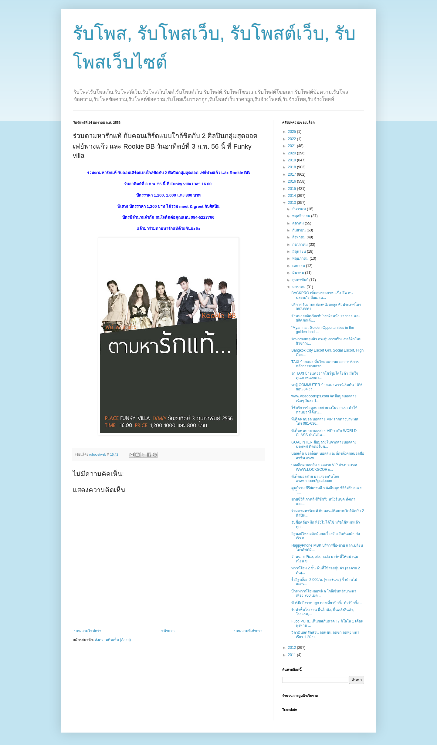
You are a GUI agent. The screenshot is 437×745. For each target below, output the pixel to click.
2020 (292, 153)
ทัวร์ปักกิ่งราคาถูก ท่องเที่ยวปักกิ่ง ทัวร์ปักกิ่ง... (326, 603)
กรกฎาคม (300, 244)
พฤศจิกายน (301, 216)
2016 (292, 181)
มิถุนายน (299, 251)
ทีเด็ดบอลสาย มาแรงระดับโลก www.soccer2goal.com (315, 478)
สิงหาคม (299, 237)
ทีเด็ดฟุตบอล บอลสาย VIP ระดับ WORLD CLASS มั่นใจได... (324, 433)
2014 (292, 196)
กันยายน (299, 230)
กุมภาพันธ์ (300, 280)
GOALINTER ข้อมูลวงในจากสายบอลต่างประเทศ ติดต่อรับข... (324, 444)
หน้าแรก (167, 631)
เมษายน (299, 266)
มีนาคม (298, 273)
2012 (292, 648)
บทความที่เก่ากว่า (248, 631)
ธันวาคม (299, 209)
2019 (292, 160)
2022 (292, 139)
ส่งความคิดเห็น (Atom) (113, 640)
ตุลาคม (298, 223)
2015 (292, 189)
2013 (292, 203)
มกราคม (299, 287)
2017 (292, 174)
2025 (292, 132)
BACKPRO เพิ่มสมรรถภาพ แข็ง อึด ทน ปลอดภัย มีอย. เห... (322, 295)
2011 (292, 655)
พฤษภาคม (301, 258)
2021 (292, 146)
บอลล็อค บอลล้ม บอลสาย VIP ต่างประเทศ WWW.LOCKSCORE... (324, 467)
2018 (292, 167)
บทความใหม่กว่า (87, 631)
